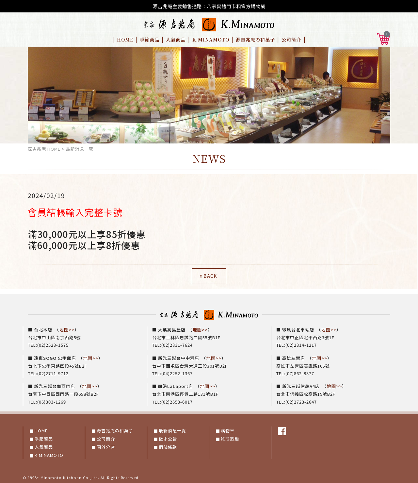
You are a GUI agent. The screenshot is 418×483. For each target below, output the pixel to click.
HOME (125, 39)
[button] (383, 38)
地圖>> (66, 329)
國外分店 (106, 446)
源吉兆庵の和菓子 (255, 39)
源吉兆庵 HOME (44, 149)
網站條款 (168, 446)
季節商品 (149, 39)
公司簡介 (291, 39)
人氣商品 (175, 39)
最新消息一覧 (172, 430)
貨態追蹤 (230, 438)
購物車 (227, 430)
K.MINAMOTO (210, 39)
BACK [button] (208, 276)
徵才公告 (168, 438)
